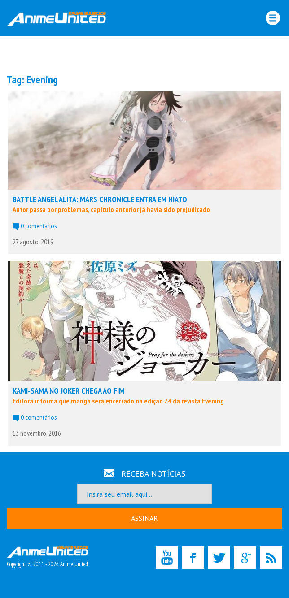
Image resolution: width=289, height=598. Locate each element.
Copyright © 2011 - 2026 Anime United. (47, 557)
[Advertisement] (144, 54)
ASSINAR (144, 518)
